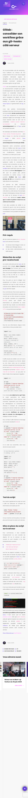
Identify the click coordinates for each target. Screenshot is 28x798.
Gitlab (4, 86)
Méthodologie (7, 56)
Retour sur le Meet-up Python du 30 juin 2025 (13, 679)
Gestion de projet (7, 59)
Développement (16, 56)
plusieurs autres (7, 615)
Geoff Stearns (17, 631)
